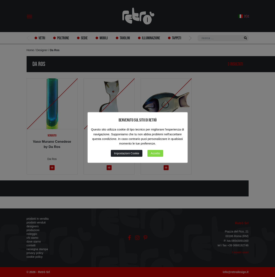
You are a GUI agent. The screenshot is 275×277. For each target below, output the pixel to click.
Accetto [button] (155, 153)
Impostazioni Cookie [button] (126, 153)
